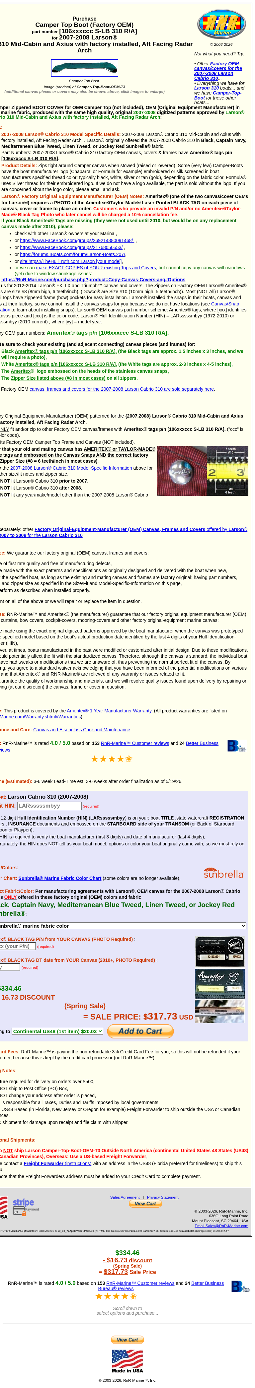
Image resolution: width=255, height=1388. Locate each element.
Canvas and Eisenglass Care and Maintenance (81, 729)
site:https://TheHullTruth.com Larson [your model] (71, 261)
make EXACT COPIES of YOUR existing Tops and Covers (96, 267)
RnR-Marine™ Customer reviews (135, 743)
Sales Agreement (125, 1197)
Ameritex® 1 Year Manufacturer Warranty (109, 710)
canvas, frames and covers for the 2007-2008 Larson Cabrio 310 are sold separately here (122, 389)
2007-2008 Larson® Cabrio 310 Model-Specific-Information (71, 468)
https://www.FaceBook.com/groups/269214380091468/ (77, 240)
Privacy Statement (163, 1197)
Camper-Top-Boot (218, 95)
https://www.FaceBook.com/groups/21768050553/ (71, 247)
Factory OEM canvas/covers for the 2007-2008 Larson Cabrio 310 (218, 71)
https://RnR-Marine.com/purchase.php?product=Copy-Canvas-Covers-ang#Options (93, 279)
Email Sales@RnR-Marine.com (221, 1225)
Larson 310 (206, 88)
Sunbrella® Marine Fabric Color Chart (60, 878)
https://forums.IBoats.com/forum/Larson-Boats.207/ (72, 254)
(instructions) (57, 1163)
